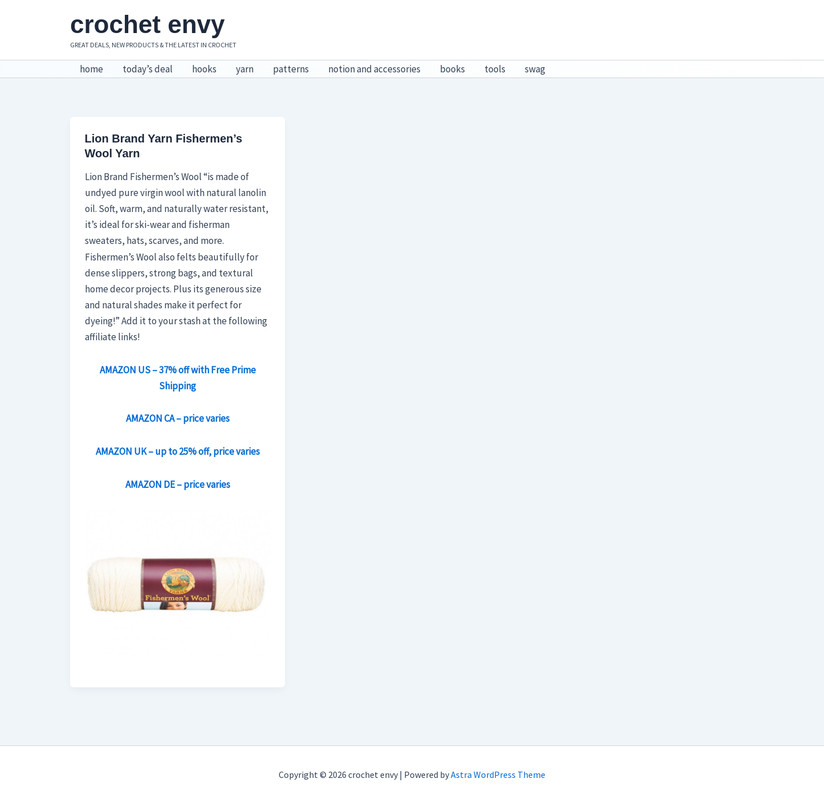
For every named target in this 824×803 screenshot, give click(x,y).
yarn (245, 69)
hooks (204, 69)
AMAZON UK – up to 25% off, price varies (178, 451)
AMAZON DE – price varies (177, 484)
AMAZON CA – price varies (178, 418)
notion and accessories (374, 69)
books (452, 69)
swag (535, 69)
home (91, 69)
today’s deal (148, 69)
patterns (291, 69)
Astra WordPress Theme (498, 774)
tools (494, 69)
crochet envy (147, 24)
